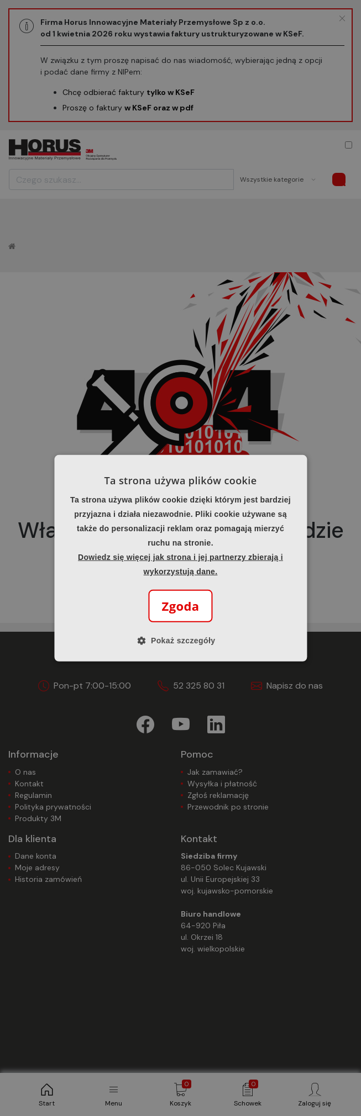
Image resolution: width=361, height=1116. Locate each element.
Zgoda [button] (181, 605)
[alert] (180, 558)
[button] (181, 640)
